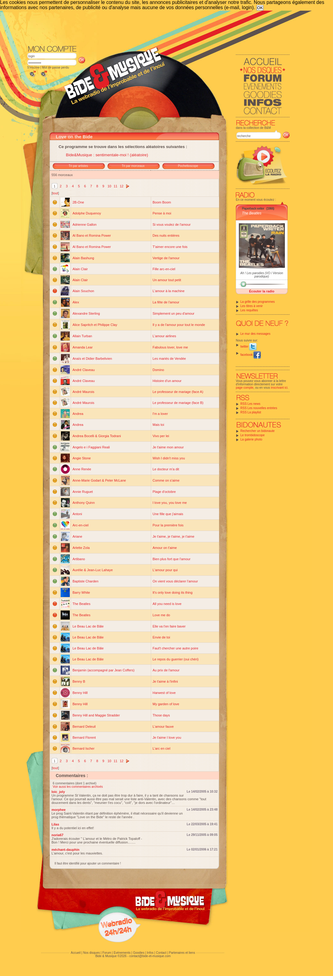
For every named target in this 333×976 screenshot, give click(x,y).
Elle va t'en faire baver (169, 626)
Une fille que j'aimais (168, 514)
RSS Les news (250, 403)
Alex (76, 302)
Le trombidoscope (252, 435)
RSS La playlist (250, 412)
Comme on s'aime (166, 480)
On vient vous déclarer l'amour (175, 581)
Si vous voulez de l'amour (172, 224)
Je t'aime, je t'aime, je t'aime (173, 536)
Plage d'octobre (164, 491)
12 (121, 186)
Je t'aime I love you (167, 737)
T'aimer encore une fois (170, 247)
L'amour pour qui (165, 570)
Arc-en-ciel (81, 525)
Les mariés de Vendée (169, 358)
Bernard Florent (84, 737)
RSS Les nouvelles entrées (258, 408)
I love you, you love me (170, 502)
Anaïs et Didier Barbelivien (92, 358)
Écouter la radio (261, 291)
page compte (244, 387)
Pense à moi (162, 213)
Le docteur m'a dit (166, 469)
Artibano (79, 559)
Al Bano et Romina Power (92, 235)
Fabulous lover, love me (170, 347)
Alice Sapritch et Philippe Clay (95, 325)
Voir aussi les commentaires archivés (78, 786)
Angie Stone (82, 458)
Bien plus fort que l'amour (171, 559)
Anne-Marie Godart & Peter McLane (99, 480)
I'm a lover (160, 414)
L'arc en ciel (161, 748)
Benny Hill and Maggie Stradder (96, 715)
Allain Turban (82, 336)
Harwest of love (164, 693)
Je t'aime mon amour (168, 447)
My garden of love (166, 704)
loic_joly (58, 792)
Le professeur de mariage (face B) (178, 403)
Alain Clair (80, 269)
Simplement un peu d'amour (173, 313)
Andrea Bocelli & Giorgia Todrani (97, 436)
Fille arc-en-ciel (164, 269)
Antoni (77, 514)
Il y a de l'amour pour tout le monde (179, 325)
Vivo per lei (161, 436)
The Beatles (251, 213)
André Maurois (83, 392)
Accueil (75, 952)
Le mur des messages (255, 333)
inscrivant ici (279, 387)
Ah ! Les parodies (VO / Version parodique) (261, 274)
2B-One (78, 202)
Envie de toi (161, 637)
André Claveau (84, 370)
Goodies (138, 952)
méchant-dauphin (65, 849)
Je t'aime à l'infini (165, 681)
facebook (250, 354)
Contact (161, 952)
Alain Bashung (83, 258)
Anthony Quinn (84, 502)
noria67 (57, 835)
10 (109, 186)
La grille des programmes (257, 301)
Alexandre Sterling (86, 313)
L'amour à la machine (169, 291)
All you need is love (167, 604)
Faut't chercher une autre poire (175, 648)
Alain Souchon (83, 291)
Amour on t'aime (165, 548)
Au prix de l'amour (166, 670)
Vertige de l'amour (166, 258)
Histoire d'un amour (167, 381)
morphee (58, 810)
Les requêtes (249, 310)
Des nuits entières (166, 235)
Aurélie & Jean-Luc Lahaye (93, 570)
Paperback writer (253, 208)
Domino (158, 370)
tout (55, 193)
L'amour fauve (163, 726)
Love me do (161, 615)
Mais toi (158, 424)
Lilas (55, 824)
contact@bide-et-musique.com (150, 956)
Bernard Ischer (83, 748)
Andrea (78, 414)
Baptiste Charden (85, 581)
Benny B (79, 681)
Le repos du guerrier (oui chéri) (176, 659)
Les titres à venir (251, 306)
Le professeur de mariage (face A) (178, 392)
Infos (150, 952)
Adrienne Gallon (85, 224)
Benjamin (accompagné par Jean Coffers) (103, 670)
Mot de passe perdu (55, 67)
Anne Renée (82, 469)
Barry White (81, 592)
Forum (106, 952)
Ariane (77, 536)
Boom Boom (162, 202)
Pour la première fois (168, 525)
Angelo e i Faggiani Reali (91, 447)
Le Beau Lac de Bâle (88, 626)
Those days (161, 715)
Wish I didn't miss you (169, 458)
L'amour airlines (164, 336)
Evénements (122, 952)
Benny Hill (80, 693)
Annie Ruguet (83, 491)
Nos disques (91, 952)
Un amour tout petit (167, 280)
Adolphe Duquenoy (87, 213)
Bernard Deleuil (84, 726)
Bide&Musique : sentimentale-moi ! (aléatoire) (107, 155)
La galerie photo (251, 439)
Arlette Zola (81, 548)
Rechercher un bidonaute (257, 431)
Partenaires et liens (182, 952)
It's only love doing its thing (173, 592)
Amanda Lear (83, 347)
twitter (248, 346)
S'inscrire (33, 67)
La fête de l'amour (166, 302)
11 (115, 186)
